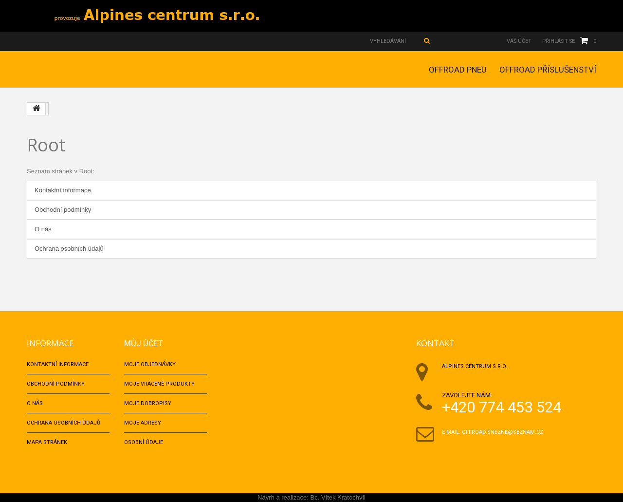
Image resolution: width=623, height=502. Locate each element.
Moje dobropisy (147, 403)
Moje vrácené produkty (159, 384)
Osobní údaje (143, 442)
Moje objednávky (150, 364)
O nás (43, 229)
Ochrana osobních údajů (69, 248)
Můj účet (143, 343)
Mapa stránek (47, 442)
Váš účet (516, 41)
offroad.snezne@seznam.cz (502, 432)
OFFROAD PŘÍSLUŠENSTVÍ (547, 69)
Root (46, 145)
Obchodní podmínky (63, 209)
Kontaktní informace (63, 190)
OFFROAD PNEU (458, 69)
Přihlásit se (557, 41)
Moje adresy (142, 423)
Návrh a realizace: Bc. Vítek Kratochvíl (311, 497)
